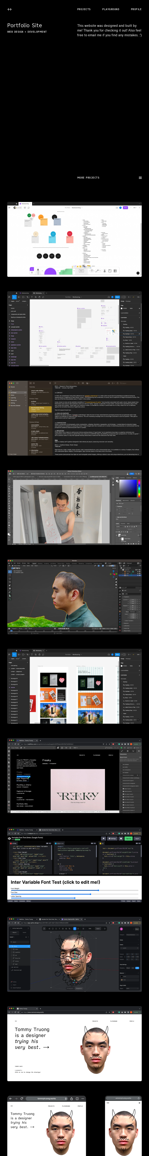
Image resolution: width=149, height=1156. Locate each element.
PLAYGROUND (110, 9)
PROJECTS (84, 9)
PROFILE (136, 9)
